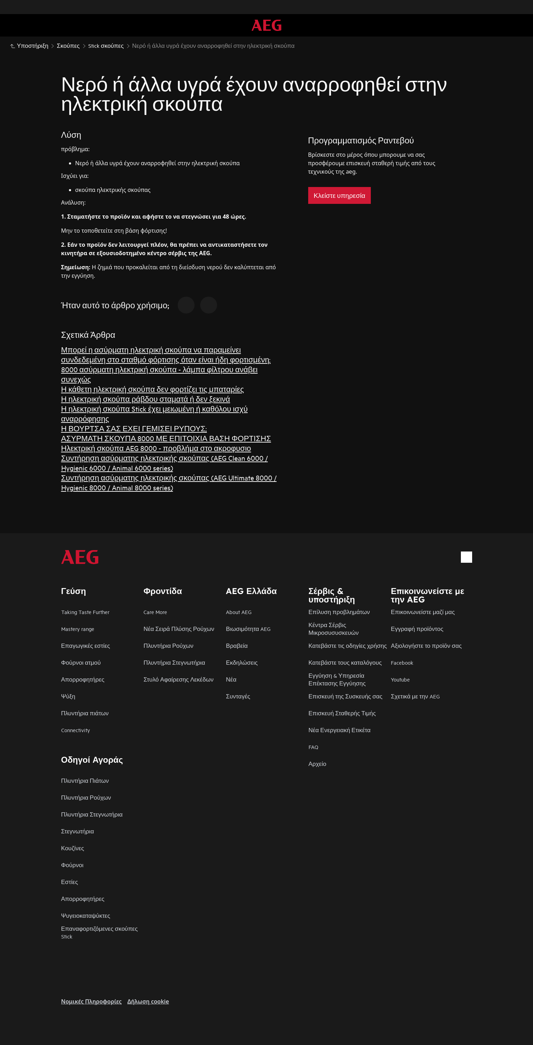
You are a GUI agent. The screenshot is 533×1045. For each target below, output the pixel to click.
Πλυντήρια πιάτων (85, 713)
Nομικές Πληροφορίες (91, 1001)
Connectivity (75, 730)
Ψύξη (68, 696)
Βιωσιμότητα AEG (248, 628)
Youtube (400, 679)
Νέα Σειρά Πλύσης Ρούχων (179, 628)
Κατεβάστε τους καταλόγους (345, 662)
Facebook (402, 662)
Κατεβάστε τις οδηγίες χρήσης (348, 645)
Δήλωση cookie (148, 1001)
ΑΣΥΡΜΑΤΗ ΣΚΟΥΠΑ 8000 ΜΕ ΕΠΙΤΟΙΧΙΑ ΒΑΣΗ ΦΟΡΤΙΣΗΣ (166, 438)
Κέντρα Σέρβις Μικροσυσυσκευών (334, 628)
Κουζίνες (72, 848)
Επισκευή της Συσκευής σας (345, 696)
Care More (155, 611)
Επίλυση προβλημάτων (339, 611)
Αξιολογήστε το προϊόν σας (426, 645)
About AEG (239, 611)
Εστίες (69, 881)
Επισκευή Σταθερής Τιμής (342, 713)
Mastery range (77, 628)
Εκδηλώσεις (242, 662)
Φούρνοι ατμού (81, 662)
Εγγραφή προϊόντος (417, 628)
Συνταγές (238, 696)
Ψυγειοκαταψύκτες (85, 915)
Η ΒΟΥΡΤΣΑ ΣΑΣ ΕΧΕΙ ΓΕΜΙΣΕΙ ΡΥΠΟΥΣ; (134, 428)
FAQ (313, 746)
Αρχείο (317, 763)
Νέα (231, 679)
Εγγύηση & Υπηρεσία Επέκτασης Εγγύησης (337, 679)
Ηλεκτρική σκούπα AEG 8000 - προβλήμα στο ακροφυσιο (156, 448)
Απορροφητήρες (82, 679)
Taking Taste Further (85, 611)
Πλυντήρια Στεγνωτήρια (174, 662)
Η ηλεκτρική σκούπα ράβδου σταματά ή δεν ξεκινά (145, 398)
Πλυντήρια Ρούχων (168, 645)
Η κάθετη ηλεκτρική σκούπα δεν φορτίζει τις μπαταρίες (152, 389)
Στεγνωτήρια (77, 831)
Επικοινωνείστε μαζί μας (423, 611)
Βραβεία (237, 645)
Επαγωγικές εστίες (85, 645)
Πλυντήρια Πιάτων (85, 780)
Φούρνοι (72, 865)
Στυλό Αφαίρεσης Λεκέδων (179, 679)
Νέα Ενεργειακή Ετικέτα (340, 730)
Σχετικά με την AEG (415, 696)
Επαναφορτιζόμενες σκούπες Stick (99, 932)
